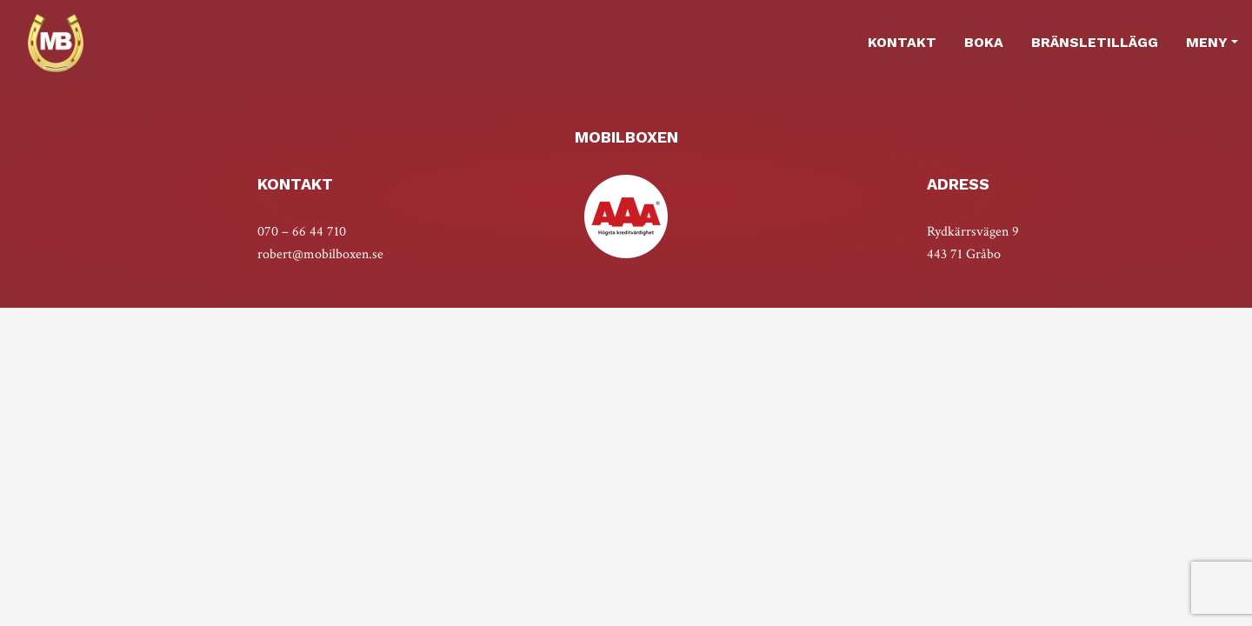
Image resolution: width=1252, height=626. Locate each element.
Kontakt (902, 42)
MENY (1207, 42)
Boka (983, 42)
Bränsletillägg (1094, 42)
